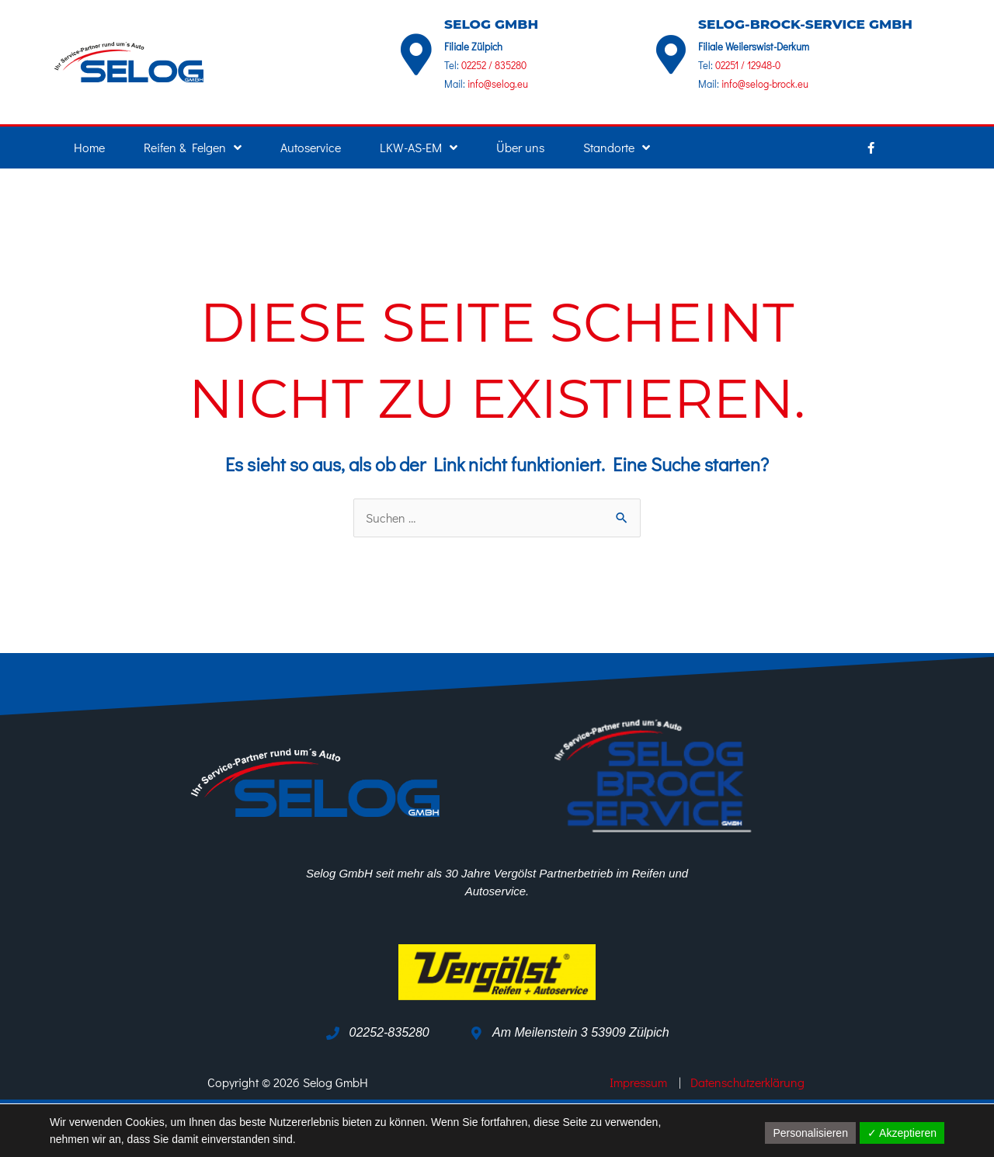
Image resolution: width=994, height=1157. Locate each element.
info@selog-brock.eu (763, 83)
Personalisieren (810, 1133)
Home (89, 147)
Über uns (520, 147)
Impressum (637, 1083)
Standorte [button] (616, 148)
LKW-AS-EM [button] (418, 148)
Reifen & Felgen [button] (193, 148)
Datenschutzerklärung (748, 1083)
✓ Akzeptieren (902, 1133)
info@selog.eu (496, 83)
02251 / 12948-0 (747, 64)
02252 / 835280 (494, 64)
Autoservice (310, 147)
